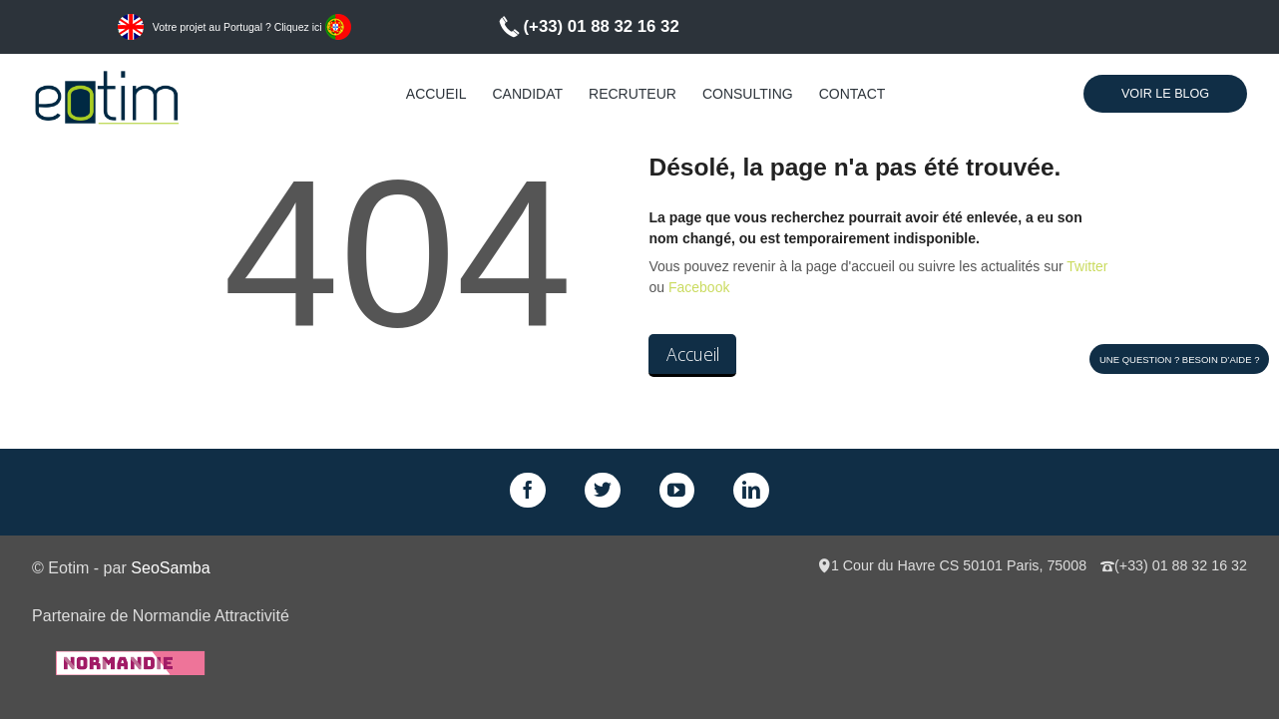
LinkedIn (751, 491)
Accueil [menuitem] (436, 94)
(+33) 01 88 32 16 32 (601, 26)
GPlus (677, 491)
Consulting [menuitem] (747, 94)
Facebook (698, 287)
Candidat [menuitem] (528, 94)
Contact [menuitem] (852, 94)
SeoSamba (170, 567)
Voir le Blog (1165, 94)
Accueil (692, 354)
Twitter (1086, 266)
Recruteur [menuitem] (632, 94)
